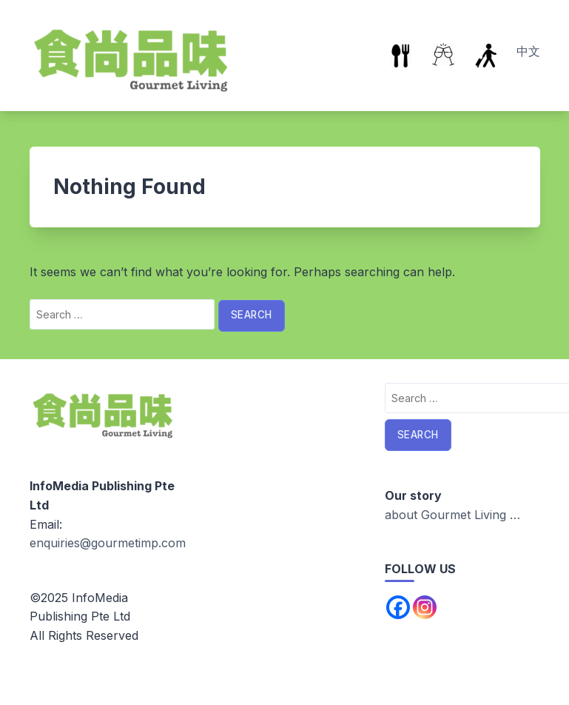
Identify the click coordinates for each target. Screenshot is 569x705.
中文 (528, 51)
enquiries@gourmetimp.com (108, 542)
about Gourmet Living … (452, 514)
